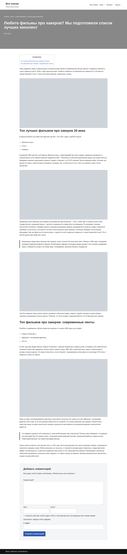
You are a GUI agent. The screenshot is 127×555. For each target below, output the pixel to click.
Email (53, 508)
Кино (12, 16)
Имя (25, 508)
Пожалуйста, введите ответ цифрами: (37, 520)
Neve (7, 552)
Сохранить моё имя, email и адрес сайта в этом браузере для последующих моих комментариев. (60, 516)
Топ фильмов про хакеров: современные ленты (37, 63)
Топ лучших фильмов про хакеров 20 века (35, 61)
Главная (6, 16)
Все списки (94, 5)
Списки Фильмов (20, 16)
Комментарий (28, 481)
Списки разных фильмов (35, 16)
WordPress (24, 552)
